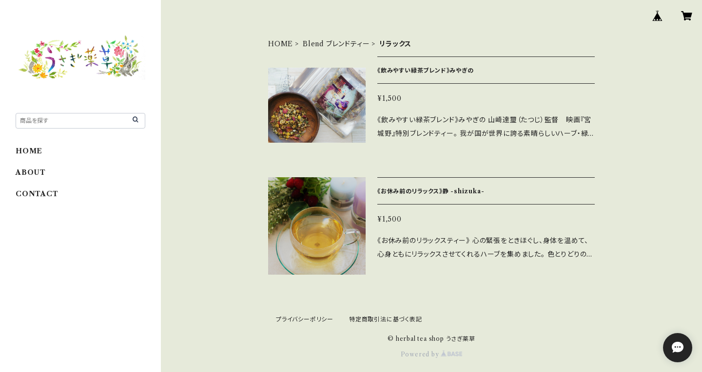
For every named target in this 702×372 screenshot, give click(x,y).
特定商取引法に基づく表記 (385, 319)
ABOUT (31, 172)
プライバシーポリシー (304, 319)
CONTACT (37, 193)
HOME (280, 43)
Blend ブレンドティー (336, 43)
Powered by (432, 354)
